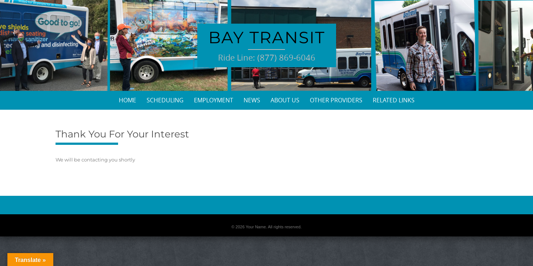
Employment (213, 100)
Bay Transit (266, 37)
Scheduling (165, 100)
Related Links (394, 100)
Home (127, 100)
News (252, 100)
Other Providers (336, 100)
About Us (285, 100)
